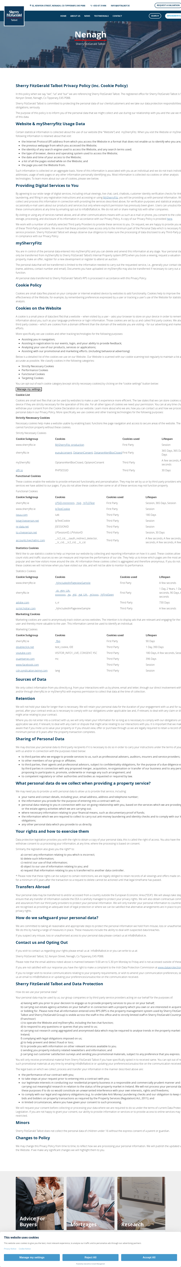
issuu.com (22, 515)
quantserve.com (25, 659)
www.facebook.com (27, 664)
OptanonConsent (83, 452)
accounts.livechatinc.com (30, 540)
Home (63, 16)
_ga (68, 594)
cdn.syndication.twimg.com (32, 670)
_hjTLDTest (88, 503)
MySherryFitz (110, 197)
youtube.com (23, 653)
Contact (117, 16)
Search (155, 15)
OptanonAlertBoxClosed (108, 452)
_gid (74, 594)
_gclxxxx (94, 594)
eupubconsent (63, 452)
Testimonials (101, 16)
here (169, 219)
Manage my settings (28, 389)
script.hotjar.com (26, 608)
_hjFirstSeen (107, 594)
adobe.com (22, 602)
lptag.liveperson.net (27, 520)
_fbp (57, 641)
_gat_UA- (83, 594)
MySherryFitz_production (69, 445)
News (87, 16)
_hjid (78, 503)
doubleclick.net (25, 647)
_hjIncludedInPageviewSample (72, 583)
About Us (75, 16)
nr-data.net (22, 526)
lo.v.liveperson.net (26, 532)
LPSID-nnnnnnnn (64, 503)
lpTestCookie (62, 509)
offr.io (19, 470)
